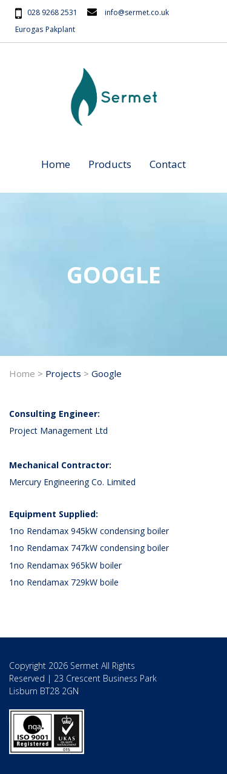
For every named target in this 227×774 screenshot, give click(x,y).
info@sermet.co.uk (137, 12)
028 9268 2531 (52, 12)
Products (109, 164)
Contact (168, 164)
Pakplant (60, 29)
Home (55, 164)
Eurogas (29, 29)
